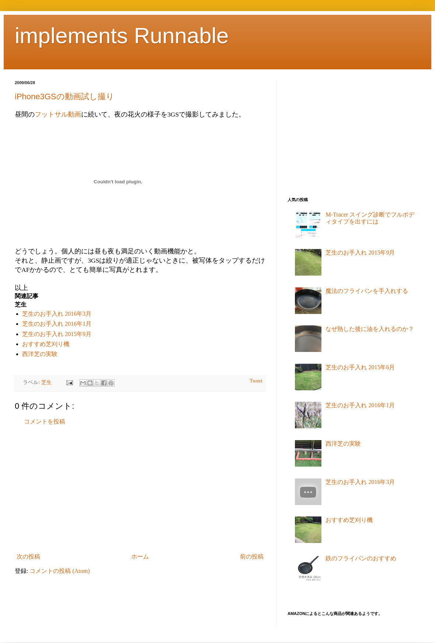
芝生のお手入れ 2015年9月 (56, 334)
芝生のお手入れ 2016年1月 (56, 324)
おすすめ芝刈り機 (45, 344)
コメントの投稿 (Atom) (59, 571)
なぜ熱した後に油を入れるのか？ (370, 329)
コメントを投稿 (44, 421)
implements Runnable (122, 35)
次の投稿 (28, 556)
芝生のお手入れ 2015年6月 (360, 367)
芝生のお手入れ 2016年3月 (56, 314)
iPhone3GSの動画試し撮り (64, 96)
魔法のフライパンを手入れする (367, 291)
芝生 (46, 382)
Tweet (256, 381)
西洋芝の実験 (40, 354)
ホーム (140, 556)
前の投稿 (252, 556)
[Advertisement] (140, 489)
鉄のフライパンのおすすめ (361, 558)
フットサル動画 (58, 114)
